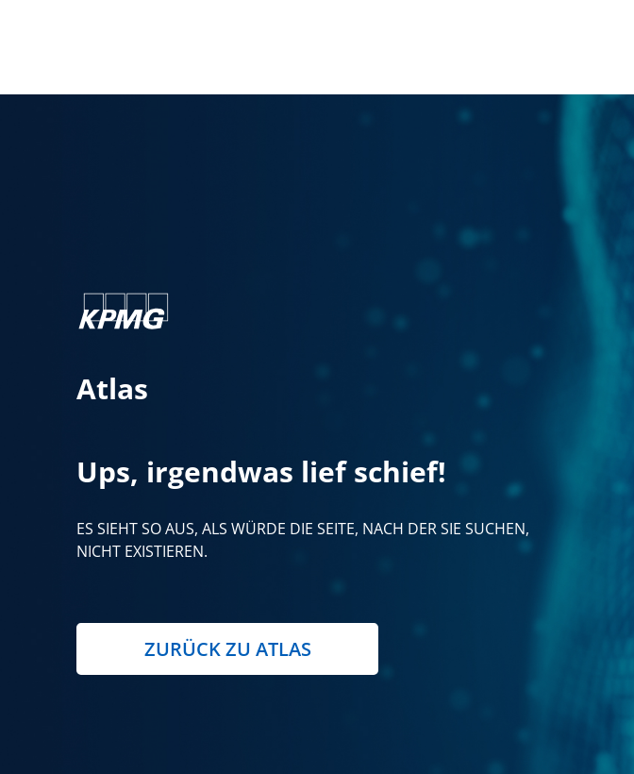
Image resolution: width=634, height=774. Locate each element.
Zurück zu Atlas (227, 649)
